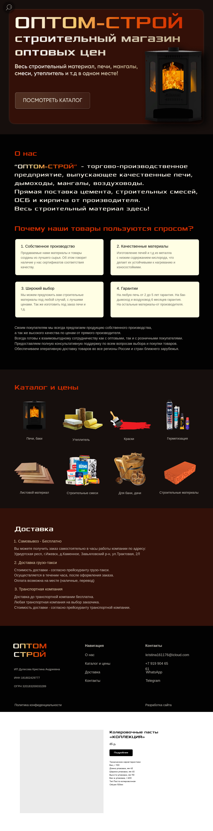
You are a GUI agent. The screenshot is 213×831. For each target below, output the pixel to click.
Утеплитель (81, 440)
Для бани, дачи (130, 493)
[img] (52, 101)
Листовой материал (34, 492)
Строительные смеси (82, 493)
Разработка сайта (158, 705)
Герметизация (177, 438)
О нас (89, 655)
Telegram (153, 681)
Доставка (92, 672)
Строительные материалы (178, 492)
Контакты (92, 681)
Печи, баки (34, 438)
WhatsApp (154, 672)
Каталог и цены (97, 663)
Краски (129, 439)
